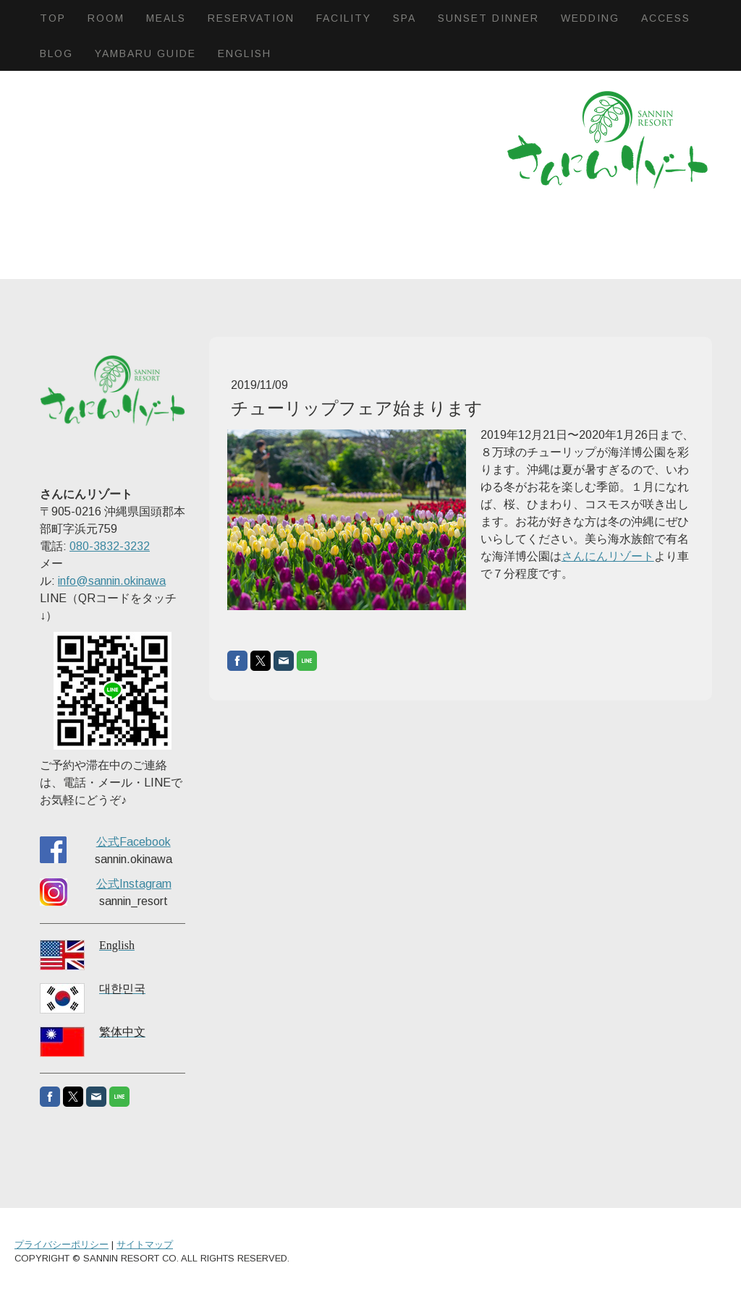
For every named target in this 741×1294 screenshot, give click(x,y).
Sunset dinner (488, 18)
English (244, 53)
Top (53, 18)
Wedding (590, 18)
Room (106, 18)
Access (665, 18)
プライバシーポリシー (61, 1244)
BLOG (56, 53)
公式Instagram (134, 884)
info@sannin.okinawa (112, 581)
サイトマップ (145, 1244)
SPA (404, 18)
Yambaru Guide (145, 53)
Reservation (251, 18)
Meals (166, 18)
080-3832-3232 (109, 546)
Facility (343, 18)
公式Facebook (133, 842)
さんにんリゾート (608, 556)
